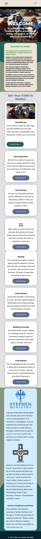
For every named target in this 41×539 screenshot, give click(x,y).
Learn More (21, 178)
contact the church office (17, 434)
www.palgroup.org (14, 527)
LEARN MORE (14, 144)
